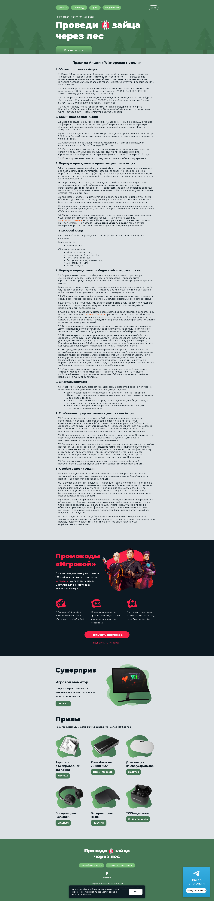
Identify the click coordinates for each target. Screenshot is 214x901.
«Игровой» (62, 581)
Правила (62, 7)
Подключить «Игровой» (107, 642)
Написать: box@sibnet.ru (120, 865)
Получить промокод (107, 634)
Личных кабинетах (94, 314)
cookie (75, 892)
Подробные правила (91, 865)
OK (135, 892)
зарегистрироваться (70, 220)
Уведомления (112, 7)
